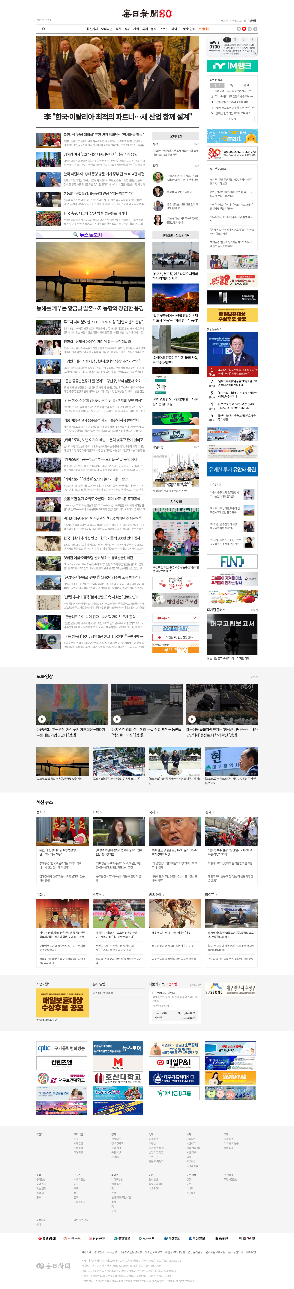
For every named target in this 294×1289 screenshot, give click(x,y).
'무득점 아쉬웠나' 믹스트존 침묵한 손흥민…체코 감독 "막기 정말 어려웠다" (116, 935)
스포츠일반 (79, 1179)
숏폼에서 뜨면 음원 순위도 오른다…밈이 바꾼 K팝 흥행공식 (62, 948)
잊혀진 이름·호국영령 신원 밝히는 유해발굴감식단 (98, 557)
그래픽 (189, 1188)
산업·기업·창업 (156, 1152)
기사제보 (233, 20)
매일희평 (78, 1152)
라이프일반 (117, 1179)
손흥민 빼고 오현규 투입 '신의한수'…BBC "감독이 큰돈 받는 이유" (248, 107)
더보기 (196, 144)
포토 (188, 1184)
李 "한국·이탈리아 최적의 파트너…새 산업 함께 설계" (118, 116)
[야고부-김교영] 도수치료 (179, 192)
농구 (76, 1193)
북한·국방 (116, 1152)
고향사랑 (40, 1220)
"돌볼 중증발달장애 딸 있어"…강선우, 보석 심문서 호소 (102, 380)
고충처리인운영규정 (131, 1252)
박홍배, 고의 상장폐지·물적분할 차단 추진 (230, 863)
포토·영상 (191, 1175)
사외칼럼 (78, 1147)
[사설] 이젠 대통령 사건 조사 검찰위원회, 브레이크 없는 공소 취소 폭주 (175, 152)
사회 (136, 28)
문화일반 (40, 1179)
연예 (151, 1175)
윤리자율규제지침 (215, 1252)
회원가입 (252, 20)
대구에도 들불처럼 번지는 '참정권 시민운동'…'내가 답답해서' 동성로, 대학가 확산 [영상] (221, 732)
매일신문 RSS (81, 1220)
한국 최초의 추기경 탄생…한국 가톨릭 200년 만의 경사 (102, 538)
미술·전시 (41, 1188)
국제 (145, 28)
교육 (188, 1156)
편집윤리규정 (195, 1252)
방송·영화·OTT (156, 1184)
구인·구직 (153, 1156)
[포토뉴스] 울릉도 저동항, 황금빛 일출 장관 (59, 779)
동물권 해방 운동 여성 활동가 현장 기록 (173, 946)
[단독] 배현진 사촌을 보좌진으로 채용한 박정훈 (237, 417)
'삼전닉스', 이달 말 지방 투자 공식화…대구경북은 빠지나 (237, 394)
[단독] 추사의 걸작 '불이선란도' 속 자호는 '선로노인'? (101, 597)
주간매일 (204, 28)
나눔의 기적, (163, 983)
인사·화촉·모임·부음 (121, 1197)
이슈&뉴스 (215, 484)
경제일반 (153, 1138)
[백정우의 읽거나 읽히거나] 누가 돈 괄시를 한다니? (175, 401)
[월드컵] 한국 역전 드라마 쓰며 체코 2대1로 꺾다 (239, 113)
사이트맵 (251, 1252)
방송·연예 (189, 28)
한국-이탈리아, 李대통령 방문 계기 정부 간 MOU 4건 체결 (104, 173)
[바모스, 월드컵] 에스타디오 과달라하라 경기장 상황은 (175, 276)
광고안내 (99, 1252)
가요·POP (154, 1188)
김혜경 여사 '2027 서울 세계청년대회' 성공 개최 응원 (100, 154)
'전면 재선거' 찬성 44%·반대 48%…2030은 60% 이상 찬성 (245, 102)
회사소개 (86, 1252)
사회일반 (190, 1138)
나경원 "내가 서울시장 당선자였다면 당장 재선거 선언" (102, 361)
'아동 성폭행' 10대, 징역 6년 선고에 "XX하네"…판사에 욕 (103, 636)
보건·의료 (191, 1152)
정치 (118, 28)
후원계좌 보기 (195, 984)
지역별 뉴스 (192, 1165)
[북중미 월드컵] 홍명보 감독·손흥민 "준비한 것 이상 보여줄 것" (175, 569)
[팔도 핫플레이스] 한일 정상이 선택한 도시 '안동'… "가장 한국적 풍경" (175, 318)
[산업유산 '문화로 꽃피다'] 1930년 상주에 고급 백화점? (102, 577)
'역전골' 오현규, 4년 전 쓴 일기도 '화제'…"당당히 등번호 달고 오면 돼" (115, 948)
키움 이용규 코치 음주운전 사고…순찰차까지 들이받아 (101, 420)
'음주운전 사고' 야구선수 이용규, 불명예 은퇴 (118, 878)
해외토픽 (228, 1147)
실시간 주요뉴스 (218, 168)
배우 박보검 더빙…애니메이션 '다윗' (171, 933)
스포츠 (164, 28)
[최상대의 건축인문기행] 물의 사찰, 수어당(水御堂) (175, 360)
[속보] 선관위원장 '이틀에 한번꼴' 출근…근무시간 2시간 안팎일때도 (231, 194)
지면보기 (223, 20)
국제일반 (228, 1138)
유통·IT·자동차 (156, 1161)
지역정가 (115, 1156)
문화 (154, 28)
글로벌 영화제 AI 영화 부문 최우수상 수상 (174, 959)
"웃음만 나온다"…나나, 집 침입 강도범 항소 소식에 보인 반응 (226, 542)
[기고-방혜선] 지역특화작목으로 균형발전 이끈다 (182, 220)
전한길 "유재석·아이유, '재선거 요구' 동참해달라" (98, 341)
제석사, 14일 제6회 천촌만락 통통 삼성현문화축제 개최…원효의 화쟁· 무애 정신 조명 (62, 935)
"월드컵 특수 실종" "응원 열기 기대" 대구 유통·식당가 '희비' (230, 852)
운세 (113, 1210)
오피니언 (106, 28)
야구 (76, 1184)
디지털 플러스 (216, 609)
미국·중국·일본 (231, 1143)
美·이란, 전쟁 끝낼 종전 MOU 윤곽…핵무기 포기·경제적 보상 (175, 852)
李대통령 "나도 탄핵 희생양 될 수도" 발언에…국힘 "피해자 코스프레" (238, 371)
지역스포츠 (79, 1201)
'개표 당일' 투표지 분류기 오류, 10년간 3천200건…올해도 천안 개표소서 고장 (118, 865)
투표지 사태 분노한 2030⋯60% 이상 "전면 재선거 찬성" (103, 321)
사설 (76, 1138)
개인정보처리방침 (175, 1252)
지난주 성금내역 (160, 1006)
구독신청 (112, 1252)
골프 (76, 1197)
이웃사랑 (190, 1161)
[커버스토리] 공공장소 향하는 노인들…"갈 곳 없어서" (101, 459)
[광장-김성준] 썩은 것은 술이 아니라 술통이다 (182, 206)
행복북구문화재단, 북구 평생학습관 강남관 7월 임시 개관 (62, 961)
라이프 (175, 28)
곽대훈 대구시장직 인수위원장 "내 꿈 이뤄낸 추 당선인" (102, 518)
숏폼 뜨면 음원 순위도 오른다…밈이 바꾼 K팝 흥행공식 (102, 498)
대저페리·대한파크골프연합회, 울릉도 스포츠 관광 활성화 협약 (231, 935)
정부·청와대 (117, 1143)
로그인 (242, 20)
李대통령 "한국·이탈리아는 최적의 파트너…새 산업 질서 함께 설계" (232, 244)
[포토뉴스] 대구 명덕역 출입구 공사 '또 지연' (116, 779)
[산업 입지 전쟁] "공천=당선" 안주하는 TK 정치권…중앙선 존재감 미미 (237, 406)
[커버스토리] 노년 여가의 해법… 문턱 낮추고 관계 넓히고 (103, 439)
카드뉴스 (190, 1193)
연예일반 (153, 1179)
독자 (113, 1201)
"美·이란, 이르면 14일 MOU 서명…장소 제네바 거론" (174, 878)
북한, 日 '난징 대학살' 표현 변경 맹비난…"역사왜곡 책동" (104, 134)
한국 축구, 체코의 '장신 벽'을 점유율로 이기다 (95, 213)
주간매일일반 (230, 1179)
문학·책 (40, 1193)
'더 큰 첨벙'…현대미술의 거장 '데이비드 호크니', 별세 (174, 865)
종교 (38, 1197)
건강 (113, 1193)
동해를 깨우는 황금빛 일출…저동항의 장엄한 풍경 (90, 308)
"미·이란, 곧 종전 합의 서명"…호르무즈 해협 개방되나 (225, 526)
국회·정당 (116, 1147)
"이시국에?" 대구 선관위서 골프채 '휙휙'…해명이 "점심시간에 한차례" (250, 96)
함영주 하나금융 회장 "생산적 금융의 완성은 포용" (230, 878)
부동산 (152, 1143)
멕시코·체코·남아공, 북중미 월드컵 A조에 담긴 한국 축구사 (225, 510)
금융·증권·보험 (156, 1147)
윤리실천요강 (235, 1252)
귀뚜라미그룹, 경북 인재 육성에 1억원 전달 (231, 959)
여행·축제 (116, 1184)
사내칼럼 (78, 1143)
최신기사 (92, 28)
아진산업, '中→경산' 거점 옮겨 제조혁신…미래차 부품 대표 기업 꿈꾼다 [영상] (70, 732)
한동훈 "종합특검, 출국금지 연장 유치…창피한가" (98, 193)
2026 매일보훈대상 (46, 1020)
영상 (188, 1179)
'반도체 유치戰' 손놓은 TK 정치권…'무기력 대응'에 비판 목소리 (237, 383)
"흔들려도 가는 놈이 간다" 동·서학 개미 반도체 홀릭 (99, 616)
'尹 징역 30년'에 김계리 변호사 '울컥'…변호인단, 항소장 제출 (119, 852)
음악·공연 (41, 1184)
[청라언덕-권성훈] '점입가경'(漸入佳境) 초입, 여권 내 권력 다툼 (182, 178)
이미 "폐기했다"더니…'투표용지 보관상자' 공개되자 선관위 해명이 (231, 206)
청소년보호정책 (153, 1252)
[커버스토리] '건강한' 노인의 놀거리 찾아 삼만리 (97, 479)
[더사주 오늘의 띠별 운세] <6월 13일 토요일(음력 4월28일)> (231, 948)
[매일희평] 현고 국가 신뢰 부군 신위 (170, 491)
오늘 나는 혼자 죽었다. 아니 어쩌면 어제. (228, 658)
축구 (76, 1188)
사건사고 (190, 1143)
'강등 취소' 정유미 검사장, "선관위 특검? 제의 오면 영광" (103, 400)
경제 (127, 28)
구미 (38, 1224)
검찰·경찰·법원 (193, 1147)
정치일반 (115, 1138)
